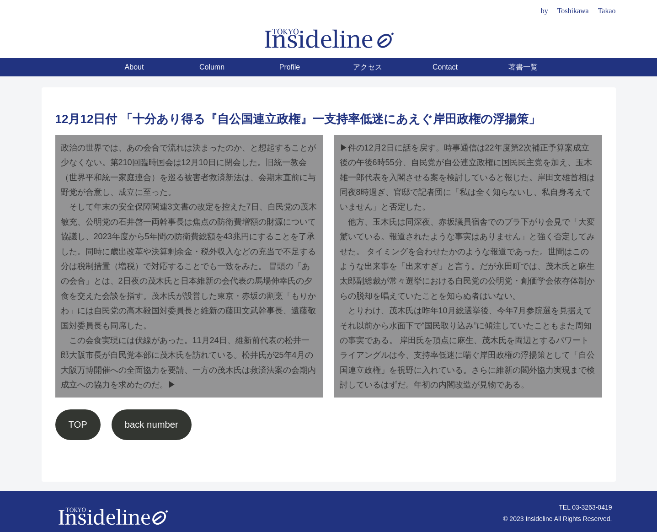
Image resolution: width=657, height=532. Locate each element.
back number (151, 424)
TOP (77, 424)
